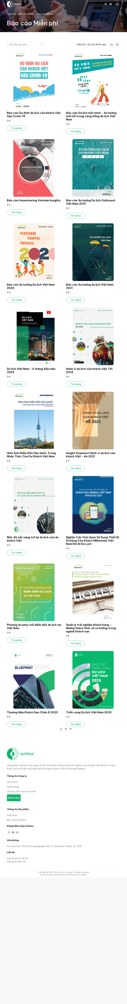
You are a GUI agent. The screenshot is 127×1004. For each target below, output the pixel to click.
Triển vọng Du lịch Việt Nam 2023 (88, 712)
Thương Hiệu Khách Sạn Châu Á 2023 (32, 712)
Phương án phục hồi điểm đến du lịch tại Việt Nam (34, 626)
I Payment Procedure (78, 875)
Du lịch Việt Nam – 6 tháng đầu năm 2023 (31, 370)
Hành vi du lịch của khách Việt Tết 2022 (89, 370)
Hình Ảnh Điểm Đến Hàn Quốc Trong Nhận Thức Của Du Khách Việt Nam (31, 454)
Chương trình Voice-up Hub (21, 791)
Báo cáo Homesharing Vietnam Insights (34, 200)
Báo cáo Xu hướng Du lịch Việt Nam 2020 (31, 286)
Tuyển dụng (13, 786)
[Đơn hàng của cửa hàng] (25, 44)
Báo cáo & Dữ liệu (16, 820)
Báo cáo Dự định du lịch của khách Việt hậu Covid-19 (34, 114)
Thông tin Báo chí (16, 861)
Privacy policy (46, 875)
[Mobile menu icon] (117, 4)
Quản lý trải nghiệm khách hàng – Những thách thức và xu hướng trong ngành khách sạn (91, 628)
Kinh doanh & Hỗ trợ (17, 858)
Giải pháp (12, 815)
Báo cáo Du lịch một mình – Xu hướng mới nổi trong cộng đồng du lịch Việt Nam (91, 116)
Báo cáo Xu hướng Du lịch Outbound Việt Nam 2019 (90, 202)
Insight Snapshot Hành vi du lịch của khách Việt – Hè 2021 (90, 454)
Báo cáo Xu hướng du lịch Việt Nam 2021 (90, 286)
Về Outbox (12, 782)
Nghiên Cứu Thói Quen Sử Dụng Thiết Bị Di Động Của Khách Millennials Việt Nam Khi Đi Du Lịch (92, 541)
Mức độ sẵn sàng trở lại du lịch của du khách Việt (32, 539)
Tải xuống (16, 128)
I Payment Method (61, 875)
